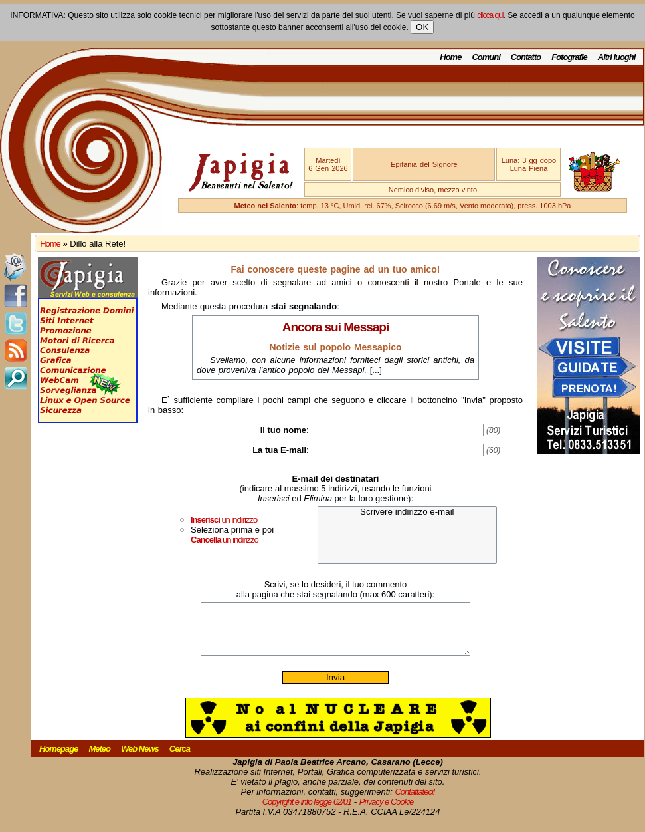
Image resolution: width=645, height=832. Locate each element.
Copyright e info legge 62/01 (307, 812)
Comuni (486, 57)
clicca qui (490, 15)
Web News (140, 758)
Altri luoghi (617, 57)
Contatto (526, 57)
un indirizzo (224, 520)
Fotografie (569, 57)
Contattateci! (414, 802)
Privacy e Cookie (386, 812)
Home (450, 57)
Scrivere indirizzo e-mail (407, 512)
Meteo (99, 758)
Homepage (58, 758)
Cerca (179, 758)
